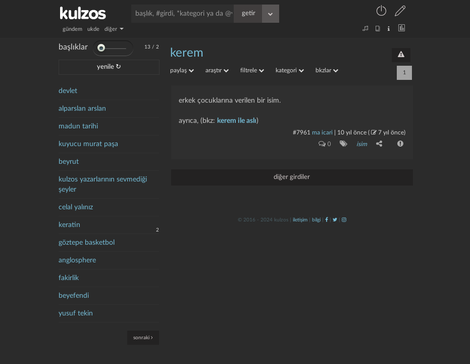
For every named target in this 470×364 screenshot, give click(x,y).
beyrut (69, 161)
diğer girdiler (292, 177)
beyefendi (74, 295)
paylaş (182, 70)
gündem (72, 29)
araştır (217, 70)
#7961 (301, 132)
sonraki (143, 337)
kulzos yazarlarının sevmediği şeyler (103, 184)
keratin (69, 225)
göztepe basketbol (87, 242)
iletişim (300, 219)
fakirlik (69, 278)
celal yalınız (76, 207)
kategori (290, 70)
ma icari (322, 132)
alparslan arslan (82, 108)
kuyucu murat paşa (88, 144)
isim (361, 144)
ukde (93, 29)
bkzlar (327, 70)
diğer (114, 29)
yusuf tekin (76, 313)
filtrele (252, 70)
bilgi (316, 219)
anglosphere (77, 260)
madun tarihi (78, 126)
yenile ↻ (109, 67)
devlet (68, 91)
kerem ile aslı (236, 120)
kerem (186, 53)
